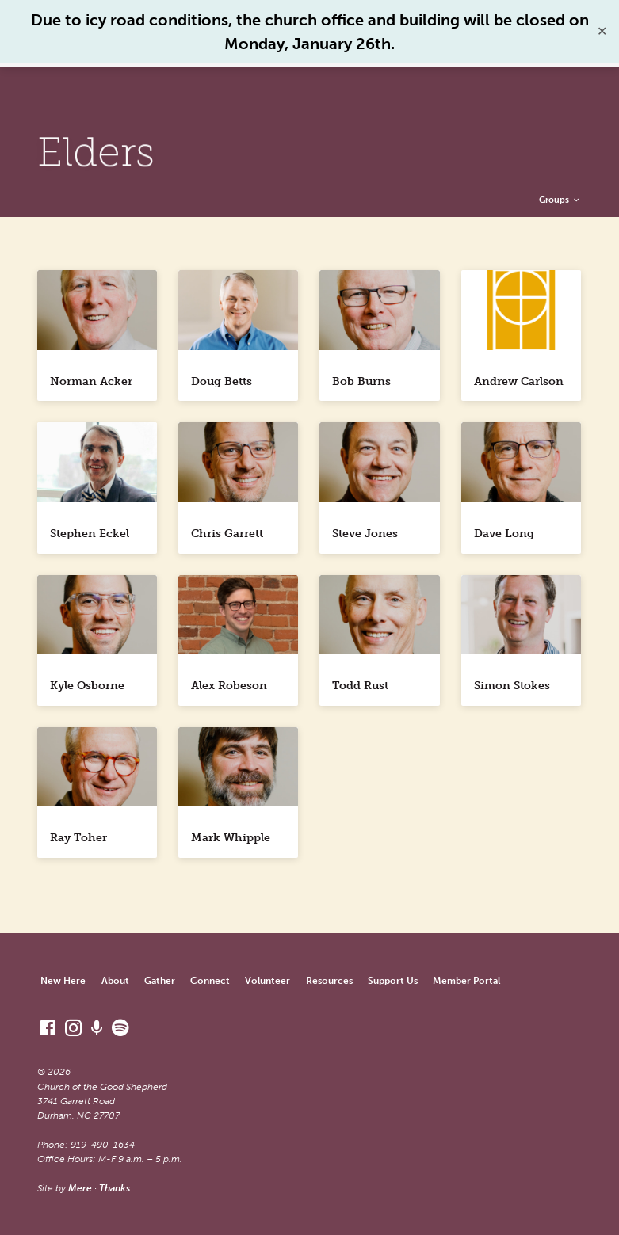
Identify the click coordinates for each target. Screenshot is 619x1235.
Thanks (114, 1188)
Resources (329, 980)
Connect (210, 980)
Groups (560, 199)
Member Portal (466, 980)
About (115, 980)
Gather (159, 980)
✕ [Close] (602, 31)
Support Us (393, 980)
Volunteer (267, 980)
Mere (80, 1188)
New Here (63, 980)
